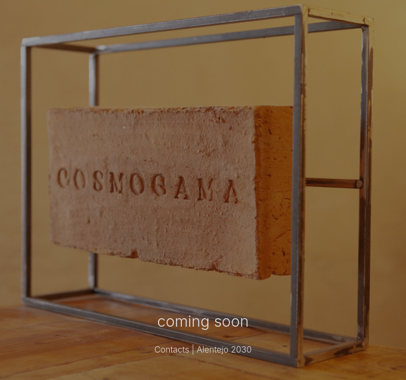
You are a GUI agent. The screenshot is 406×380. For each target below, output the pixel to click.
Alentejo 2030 (224, 349)
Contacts (171, 349)
